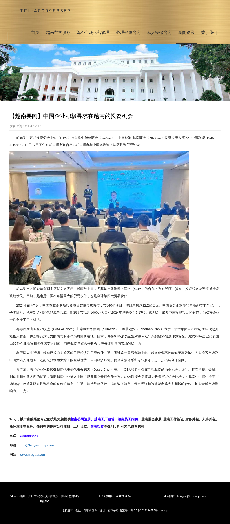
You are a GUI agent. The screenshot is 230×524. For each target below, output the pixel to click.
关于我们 (209, 32)
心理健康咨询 (128, 32)
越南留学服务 (58, 32)
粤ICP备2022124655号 (144, 510)
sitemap (163, 510)
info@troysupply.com (37, 445)
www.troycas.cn (32, 455)
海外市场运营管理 (93, 32)
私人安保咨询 (159, 32)
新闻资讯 (186, 32)
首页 (35, 32)
